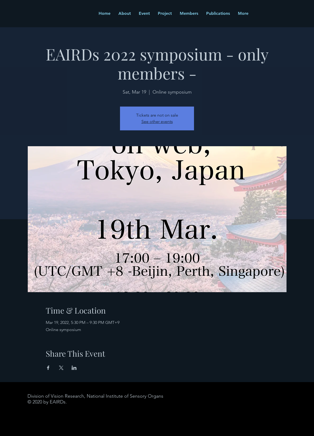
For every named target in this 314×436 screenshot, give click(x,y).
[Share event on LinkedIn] (74, 368)
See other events (157, 121)
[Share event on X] (61, 368)
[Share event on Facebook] (48, 368)
